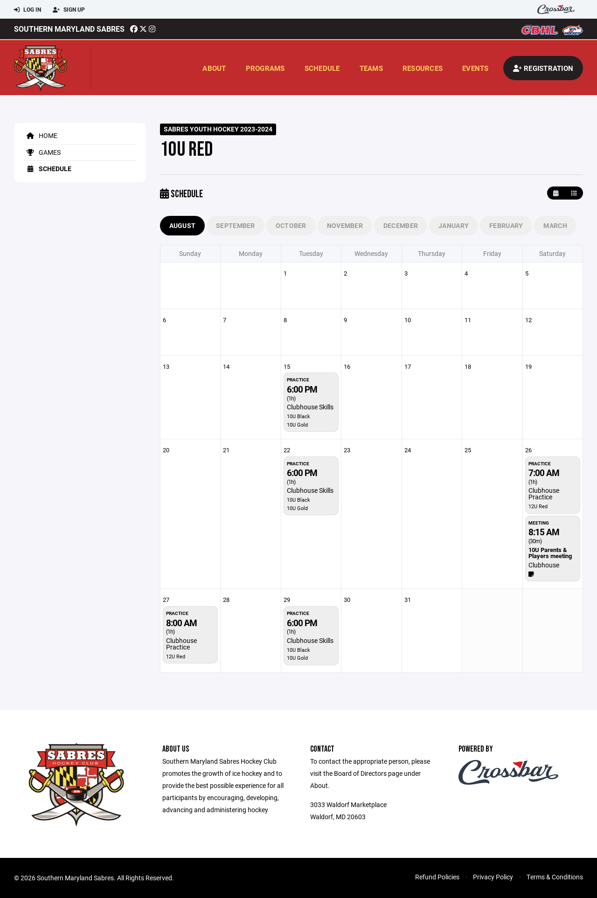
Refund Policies (437, 876)
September (235, 225)
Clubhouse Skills (310, 406)
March (555, 225)
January (453, 225)
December (400, 225)
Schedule (322, 68)
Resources (423, 68)
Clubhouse (543, 564)
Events (475, 68)
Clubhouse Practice (543, 493)
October (291, 225)
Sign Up (69, 10)
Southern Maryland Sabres (69, 29)
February (506, 225)
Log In (27, 10)
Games (42, 152)
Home (40, 135)
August (182, 225)
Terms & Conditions (555, 876)
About (214, 68)
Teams (371, 68)
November (345, 225)
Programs (265, 68)
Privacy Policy (493, 876)
